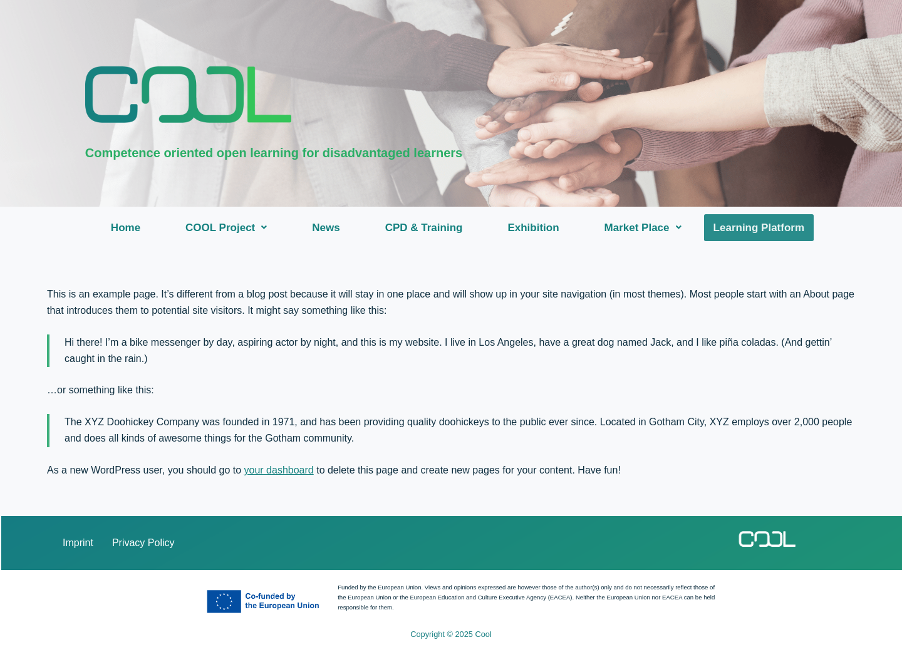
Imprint (78, 542)
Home (127, 228)
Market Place (644, 228)
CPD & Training (425, 228)
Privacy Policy (143, 542)
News (327, 228)
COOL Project (227, 228)
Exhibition (534, 228)
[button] (227, 227)
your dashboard (279, 470)
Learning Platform (758, 228)
